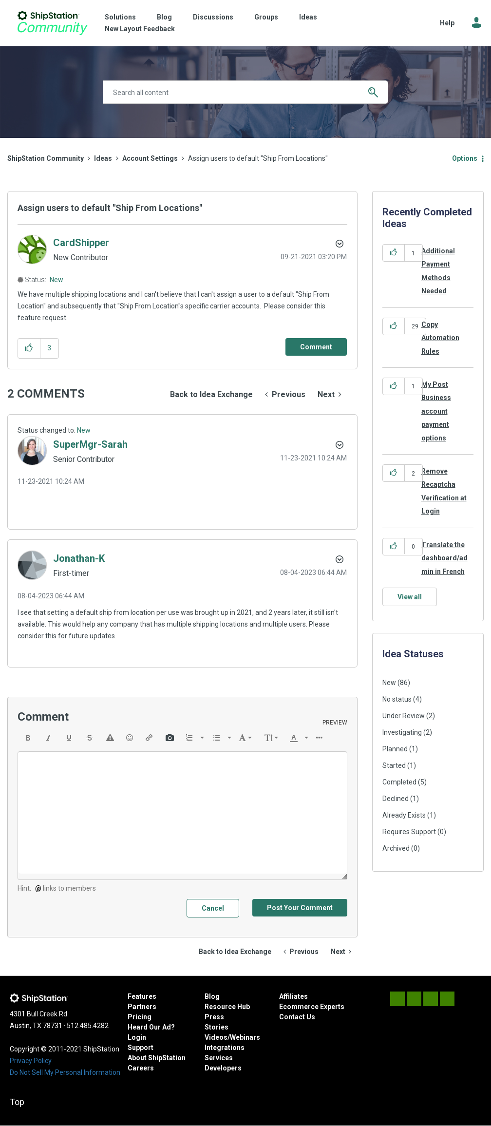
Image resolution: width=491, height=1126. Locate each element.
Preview (334, 722)
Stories (216, 1027)
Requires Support (409, 832)
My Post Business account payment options (436, 411)
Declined (395, 798)
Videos (216, 1037)
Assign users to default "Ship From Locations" (110, 208)
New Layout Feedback (140, 29)
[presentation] (28, 737)
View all (409, 597)
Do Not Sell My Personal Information (65, 1072)
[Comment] (316, 347)
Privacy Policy (31, 1061)
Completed (399, 782)
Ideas (308, 17)
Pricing (139, 1017)
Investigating (402, 732)
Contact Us (297, 1017)
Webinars (245, 1037)
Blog (164, 17)
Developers (223, 1068)
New (56, 280)
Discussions (213, 17)
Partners (142, 1007)
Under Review (403, 716)
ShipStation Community (52, 23)
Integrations (225, 1047)
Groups (266, 17)
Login (137, 1037)
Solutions (120, 17)
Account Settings (150, 158)
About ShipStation (157, 1058)
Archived (396, 848)
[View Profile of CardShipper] (81, 242)
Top (17, 1102)
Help (447, 23)
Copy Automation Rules (440, 338)
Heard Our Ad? (151, 1027)
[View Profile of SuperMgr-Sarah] (90, 444)
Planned (395, 749)
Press (214, 1017)
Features (142, 996)
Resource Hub (227, 1007)
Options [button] (464, 158)
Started (394, 765)
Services (219, 1058)
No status (397, 699)
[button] (29, 348)
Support (140, 1047)
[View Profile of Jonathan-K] (79, 558)
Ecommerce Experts (311, 1007)
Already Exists (404, 815)
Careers (141, 1068)
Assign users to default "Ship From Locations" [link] (258, 158)
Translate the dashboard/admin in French (444, 558)
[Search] (246, 92)
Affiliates (293, 996)
